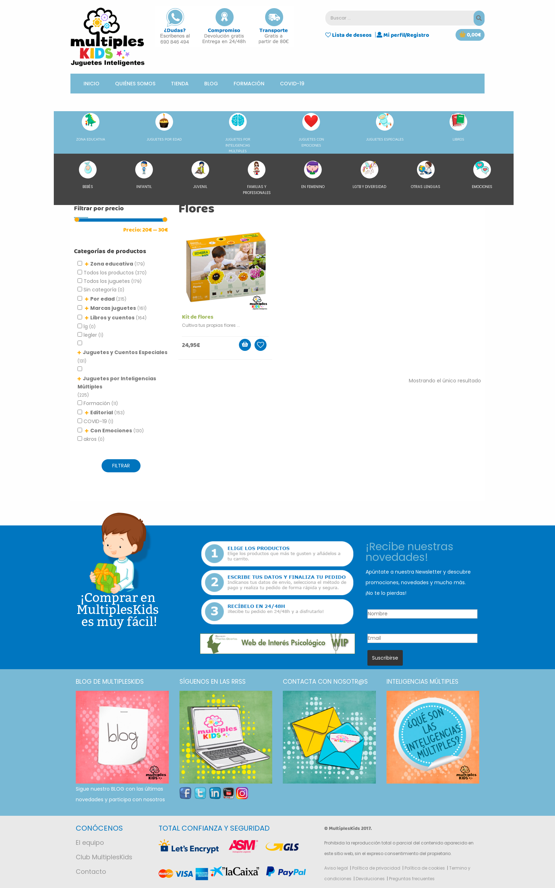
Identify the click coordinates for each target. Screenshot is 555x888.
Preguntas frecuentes (412, 879)
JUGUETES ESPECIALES (385, 127)
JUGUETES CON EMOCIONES (311, 130)
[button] (470, 35)
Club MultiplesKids (104, 857)
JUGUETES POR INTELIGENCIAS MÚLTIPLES (237, 133)
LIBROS (458, 127)
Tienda (180, 83)
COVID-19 (292, 83)
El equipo (90, 842)
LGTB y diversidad (369, 175)
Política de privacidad (376, 868)
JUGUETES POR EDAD (164, 127)
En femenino (313, 175)
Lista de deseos (348, 35)
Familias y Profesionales (257, 178)
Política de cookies (425, 868)
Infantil (144, 175)
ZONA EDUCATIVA (90, 127)
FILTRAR (121, 465)
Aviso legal (336, 868)
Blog (211, 83)
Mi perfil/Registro (403, 35)
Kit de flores (197, 317)
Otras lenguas (425, 175)
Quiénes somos (135, 83)
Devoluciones (370, 879)
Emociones (482, 175)
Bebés (88, 175)
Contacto (91, 871)
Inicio (91, 83)
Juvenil (200, 175)
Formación (249, 83)
